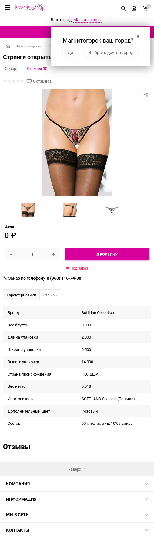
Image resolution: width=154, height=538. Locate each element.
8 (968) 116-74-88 (64, 278)
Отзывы (50, 295)
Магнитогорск (87, 19)
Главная (7, 46)
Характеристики (21, 295)
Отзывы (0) (37, 68)
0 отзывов (42, 81)
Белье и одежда (29, 46)
